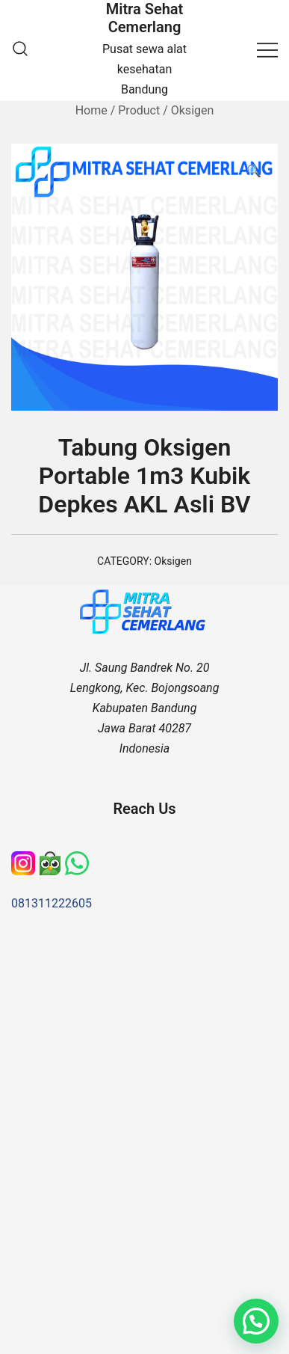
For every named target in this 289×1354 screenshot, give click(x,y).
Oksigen (192, 110)
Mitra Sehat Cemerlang (145, 18)
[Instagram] (24, 861)
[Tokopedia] (51, 861)
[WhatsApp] (77, 861)
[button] (253, 172)
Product (139, 110)
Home (91, 110)
